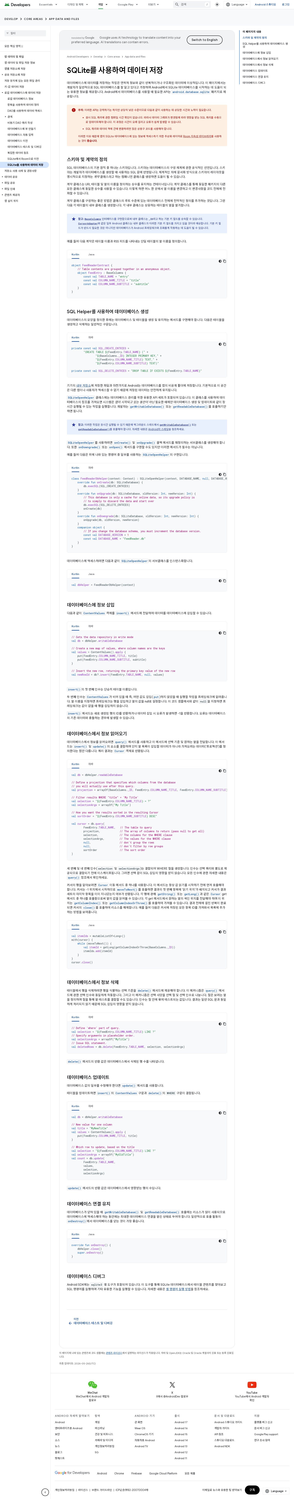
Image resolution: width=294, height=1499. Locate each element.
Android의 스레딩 (158, 429)
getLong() (191, 894)
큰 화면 (138, 1422)
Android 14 (181, 1440)
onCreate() (122, 442)
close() (89, 907)
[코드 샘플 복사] (224, 261)
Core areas (33, 19)
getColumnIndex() (87, 903)
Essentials (46, 4)
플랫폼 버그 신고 (263, 1422)
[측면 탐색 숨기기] (45, 1492)
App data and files (64, 19)
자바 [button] (90, 337)
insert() (122, 613)
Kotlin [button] (75, 254)
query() (121, 742)
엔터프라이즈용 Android (68, 1428)
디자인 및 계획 (76, 4)
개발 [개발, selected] (100, 4)
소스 (57, 1440)
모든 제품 (190, 1473)
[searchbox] (25, 33)
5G (97, 1452)
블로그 (58, 1452)
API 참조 (219, 1434)
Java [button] (91, 254)
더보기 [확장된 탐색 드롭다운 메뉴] (152, 4)
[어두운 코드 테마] (220, 261)
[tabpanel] (147, 278)
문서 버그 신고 (262, 1428)
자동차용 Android (145, 1440)
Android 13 (181, 1446)
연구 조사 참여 (262, 1440)
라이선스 (83, 1489)
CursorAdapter (88, 223)
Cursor (119, 751)
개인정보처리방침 (104, 1446)
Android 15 (181, 1434)
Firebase (136, 1473)
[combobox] (192, 4)
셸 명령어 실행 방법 (178, 1289)
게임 (97, 1422)
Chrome (119, 1473)
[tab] (75, 254)
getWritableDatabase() (147, 406)
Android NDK (222, 1446)
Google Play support (266, 1434)
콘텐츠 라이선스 (114, 1353)
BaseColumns (93, 218)
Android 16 (181, 1428)
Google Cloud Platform (163, 1473)
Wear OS (140, 1428)
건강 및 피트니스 (104, 1434)
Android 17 (181, 1422)
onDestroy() (77, 1221)
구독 (252, 1490)
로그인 (286, 4)
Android (60, 1422)
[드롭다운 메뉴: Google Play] (139, 4)
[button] (24, 75)
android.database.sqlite (190, 92)
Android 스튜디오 (265, 4)
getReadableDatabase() (190, 406)
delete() (144, 990)
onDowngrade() (89, 447)
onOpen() (115, 447)
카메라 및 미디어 (104, 1440)
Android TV (141, 1446)
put (156, 697)
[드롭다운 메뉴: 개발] (108, 4)
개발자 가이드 (222, 1428)
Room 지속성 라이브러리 (197, 136)
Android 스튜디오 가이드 (228, 1422)
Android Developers (78, 56)
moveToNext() (127, 889)
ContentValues (94, 613)
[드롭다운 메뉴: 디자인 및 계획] (89, 4)
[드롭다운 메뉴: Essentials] (58, 4)
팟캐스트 (60, 1458)
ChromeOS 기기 (144, 1434)
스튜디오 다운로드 (224, 1440)
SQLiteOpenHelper (81, 397)
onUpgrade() (146, 442)
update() (99, 746)
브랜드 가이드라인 (102, 1489)
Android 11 (181, 1458)
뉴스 (57, 1446)
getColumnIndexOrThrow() (128, 903)
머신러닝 (100, 1428)
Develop (11, 19)
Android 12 (181, 1452)
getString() (166, 894)
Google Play (126, 4)
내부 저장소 (83, 386)
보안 (57, 1434)
